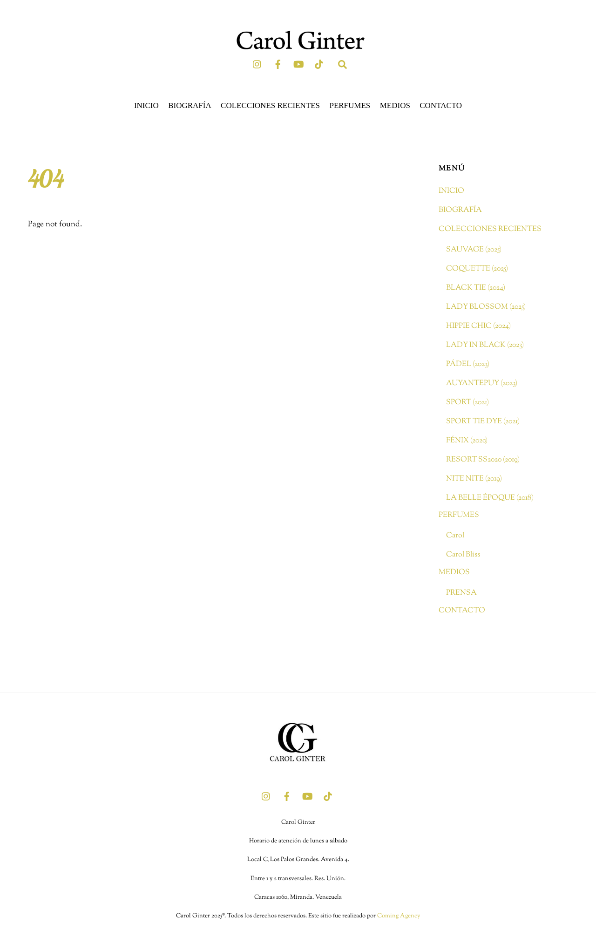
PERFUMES (349, 105)
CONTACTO (441, 105)
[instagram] (257, 63)
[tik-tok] (319, 63)
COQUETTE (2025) (477, 268)
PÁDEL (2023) (467, 364)
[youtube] (298, 63)
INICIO (146, 105)
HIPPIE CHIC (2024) (478, 326)
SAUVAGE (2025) (473, 249)
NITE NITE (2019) (474, 478)
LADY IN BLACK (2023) (485, 345)
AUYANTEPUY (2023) (481, 383)
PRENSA (461, 592)
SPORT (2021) (467, 402)
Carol (455, 535)
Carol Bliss (463, 554)
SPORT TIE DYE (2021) (483, 421)
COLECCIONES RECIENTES (270, 105)
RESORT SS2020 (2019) (483, 459)
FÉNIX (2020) (467, 440)
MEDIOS (395, 105)
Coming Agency (398, 916)
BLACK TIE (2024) (475, 287)
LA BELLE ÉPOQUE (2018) (490, 497)
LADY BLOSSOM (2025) (486, 306)
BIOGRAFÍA (189, 105)
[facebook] (278, 63)
